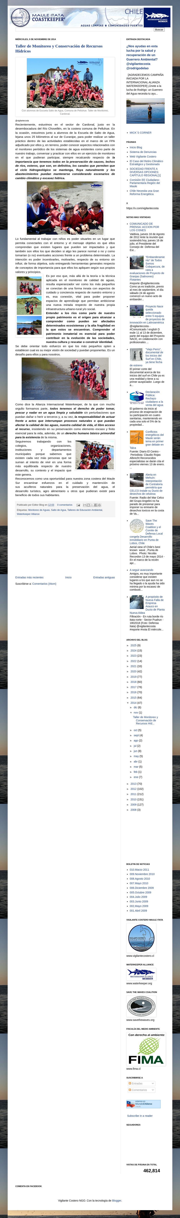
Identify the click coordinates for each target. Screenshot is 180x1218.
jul (135, 745)
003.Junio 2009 (139, 901)
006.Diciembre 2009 (142, 887)
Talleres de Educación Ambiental (84, 510)
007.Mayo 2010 (139, 883)
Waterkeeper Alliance (28, 514)
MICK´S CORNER (141, 132)
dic (136, 707)
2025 (134, 645)
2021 (134, 666)
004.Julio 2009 (138, 896)
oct (136, 730)
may (136, 756)
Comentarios (138, 1089)
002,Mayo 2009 (139, 906)
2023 (134, 655)
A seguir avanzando (141, 569)
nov (136, 712)
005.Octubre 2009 (140, 892)
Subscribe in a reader (140, 1115)
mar (136, 766)
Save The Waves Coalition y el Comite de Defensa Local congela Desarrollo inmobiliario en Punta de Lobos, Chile (146, 532)
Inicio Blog (136, 147)
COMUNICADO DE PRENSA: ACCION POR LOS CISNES (144, 227)
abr (136, 761)
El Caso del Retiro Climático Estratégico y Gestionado (146, 163)
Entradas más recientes (29, 577)
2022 (134, 661)
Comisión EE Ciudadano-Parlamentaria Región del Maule (145, 183)
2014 (134, 702)
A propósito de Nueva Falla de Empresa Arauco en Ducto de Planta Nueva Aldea (147, 604)
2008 (134, 809)
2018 (134, 681)
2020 (134, 671)
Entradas (135, 1083)
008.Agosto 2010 (140, 878)
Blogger (116, 1200)
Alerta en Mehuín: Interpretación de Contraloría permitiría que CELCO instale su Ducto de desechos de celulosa (146, 484)
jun (136, 751)
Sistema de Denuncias (143, 151)
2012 (134, 788)
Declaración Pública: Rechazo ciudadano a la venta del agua (154, 398)
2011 (134, 794)
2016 (134, 692)
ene (136, 777)
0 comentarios (64, 505)
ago (136, 740)
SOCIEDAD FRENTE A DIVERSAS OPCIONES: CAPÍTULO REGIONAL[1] (145, 172)
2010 (134, 799)
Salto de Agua (58, 510)
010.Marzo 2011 (139, 869)
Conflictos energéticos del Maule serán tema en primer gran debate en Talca (147, 439)
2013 (134, 783)
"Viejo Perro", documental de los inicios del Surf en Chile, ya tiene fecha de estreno (146, 357)
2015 (134, 697)
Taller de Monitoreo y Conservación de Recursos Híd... (145, 720)
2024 (134, 650)
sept (136, 735)
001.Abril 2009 (138, 910)
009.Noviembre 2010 (142, 874)
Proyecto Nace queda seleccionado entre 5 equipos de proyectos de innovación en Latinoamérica (147, 314)
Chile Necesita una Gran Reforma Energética (144, 192)
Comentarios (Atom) (44, 583)
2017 (134, 687)
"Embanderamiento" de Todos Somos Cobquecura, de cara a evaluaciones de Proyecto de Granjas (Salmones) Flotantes (147, 268)
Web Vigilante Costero (143, 156)
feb (136, 771)
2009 (134, 804)
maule (138, 1106)
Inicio (68, 577)
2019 (134, 676)
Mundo (143, 1103)
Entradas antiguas (104, 577)
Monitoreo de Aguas (39, 510)
